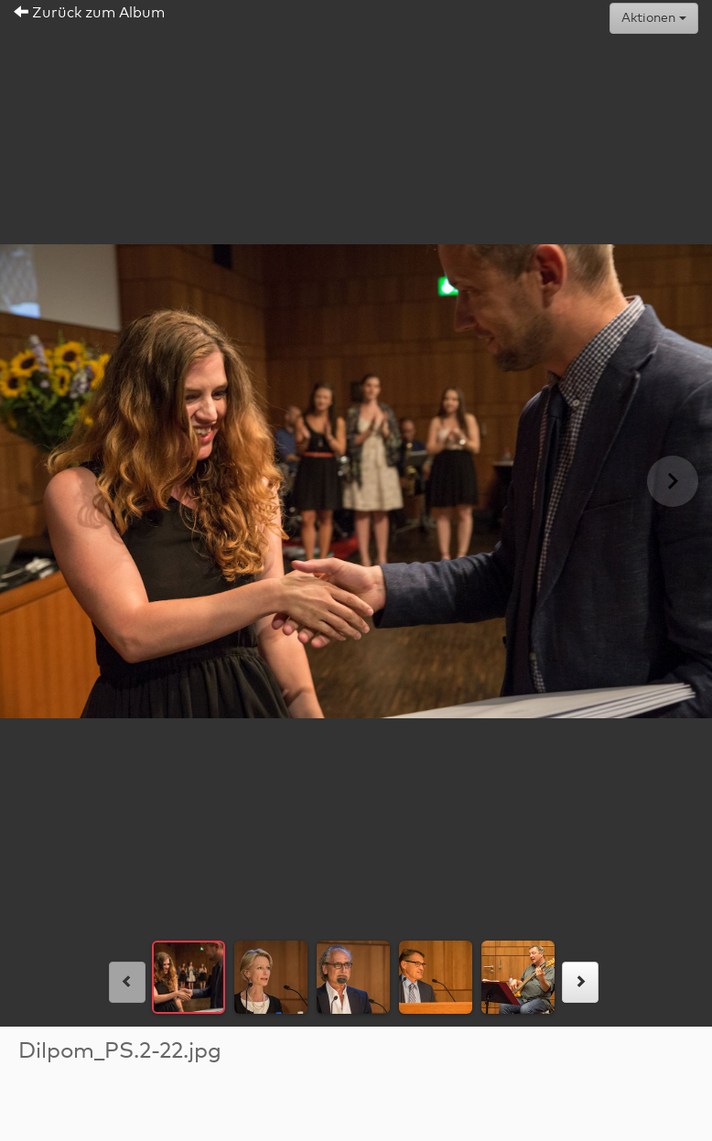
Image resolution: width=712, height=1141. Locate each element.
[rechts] (580, 982)
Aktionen (653, 18)
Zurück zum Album (89, 12)
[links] (127, 982)
